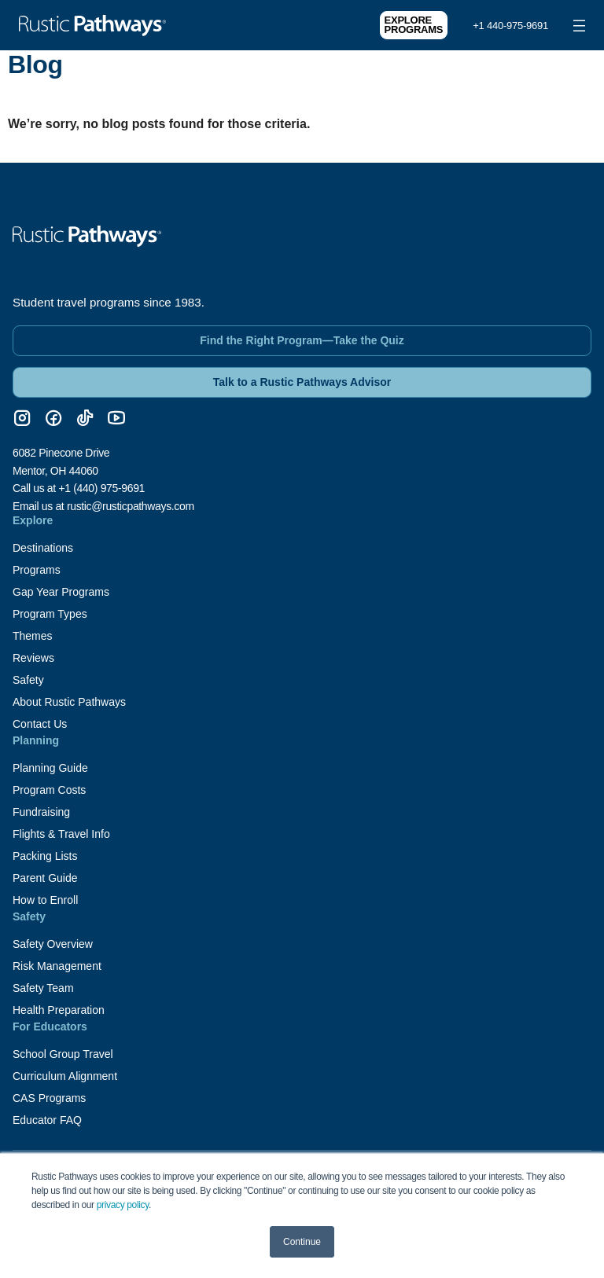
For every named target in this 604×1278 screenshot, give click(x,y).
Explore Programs (414, 24)
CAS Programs (49, 1098)
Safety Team (43, 988)
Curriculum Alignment (65, 1076)
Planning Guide (50, 768)
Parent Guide (45, 878)
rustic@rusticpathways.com (130, 506)
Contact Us (40, 724)
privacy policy (123, 1204)
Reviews (33, 658)
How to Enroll (45, 900)
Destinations (43, 548)
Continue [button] (302, 1241)
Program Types (50, 614)
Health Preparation (59, 1010)
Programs (37, 570)
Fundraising (41, 812)
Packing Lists (45, 856)
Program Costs (49, 790)
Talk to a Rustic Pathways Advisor (302, 382)
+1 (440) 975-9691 (101, 488)
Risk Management (57, 966)
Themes (33, 636)
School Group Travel (63, 1054)
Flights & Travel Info (61, 834)
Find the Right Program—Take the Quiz (302, 340)
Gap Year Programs (61, 592)
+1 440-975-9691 (510, 25)
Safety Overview (53, 944)
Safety (28, 680)
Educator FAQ (47, 1120)
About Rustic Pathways (69, 702)
